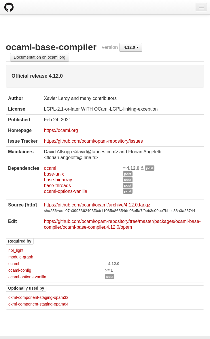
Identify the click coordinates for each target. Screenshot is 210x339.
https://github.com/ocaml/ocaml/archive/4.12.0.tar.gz (97, 204)
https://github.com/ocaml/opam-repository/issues (93, 141)
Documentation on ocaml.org (39, 57)
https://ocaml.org (61, 130)
